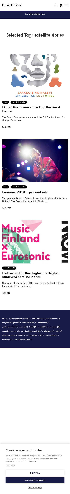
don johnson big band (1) (11, 323)
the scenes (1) (7, 340)
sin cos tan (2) (31, 335)
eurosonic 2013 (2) (29, 323)
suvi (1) (41, 335)
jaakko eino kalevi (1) (10, 327)
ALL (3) (4, 318)
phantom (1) (49, 331)
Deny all (35, 473)
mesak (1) (42, 327)
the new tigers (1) (52, 335)
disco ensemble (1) (53, 318)
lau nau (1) (24, 327)
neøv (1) (5, 331)
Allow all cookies (35, 480)
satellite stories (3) (9, 335)
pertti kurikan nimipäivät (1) (32, 331)
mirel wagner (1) (53, 327)
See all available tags (35, 14)
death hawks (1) (38, 318)
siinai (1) (21, 335)
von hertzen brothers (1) (24, 340)
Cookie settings (35, 488)
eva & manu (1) (43, 323)
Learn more (10, 465)
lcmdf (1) (33, 327)
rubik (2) (59, 331)
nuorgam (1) (15, 331)
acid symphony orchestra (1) (19, 318)
